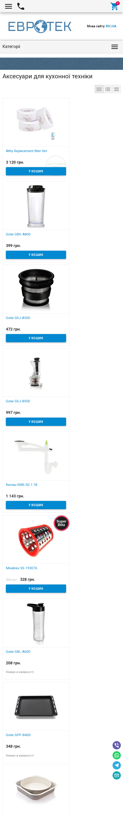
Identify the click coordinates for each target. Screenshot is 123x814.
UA (114, 26)
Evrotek (11, 801)
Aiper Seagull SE (11, 811)
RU (108, 26)
